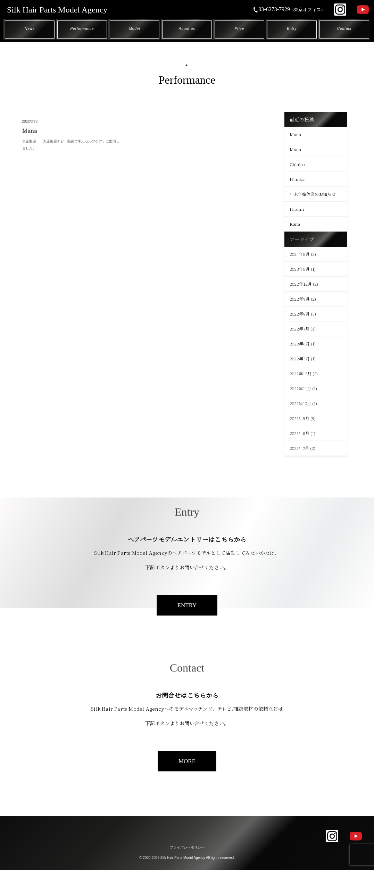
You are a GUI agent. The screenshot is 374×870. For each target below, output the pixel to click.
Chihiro (297, 164)
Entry (292, 29)
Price (239, 29)
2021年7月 (299, 448)
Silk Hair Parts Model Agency (57, 9)
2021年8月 (299, 433)
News (30, 29)
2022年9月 (300, 299)
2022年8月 (300, 314)
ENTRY (187, 605)
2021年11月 (300, 388)
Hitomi (297, 209)
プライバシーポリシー (187, 847)
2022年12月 (301, 284)
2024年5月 (300, 254)
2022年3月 (300, 358)
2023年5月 (300, 269)
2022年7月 (299, 329)
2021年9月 (299, 418)
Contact (344, 29)
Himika (297, 179)
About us (187, 29)
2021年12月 (300, 373)
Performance (82, 29)
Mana (295, 134)
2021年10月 (300, 403)
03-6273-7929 (288, 9)
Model (134, 29)
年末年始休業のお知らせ (312, 194)
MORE (187, 761)
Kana (295, 224)
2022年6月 (300, 343)
